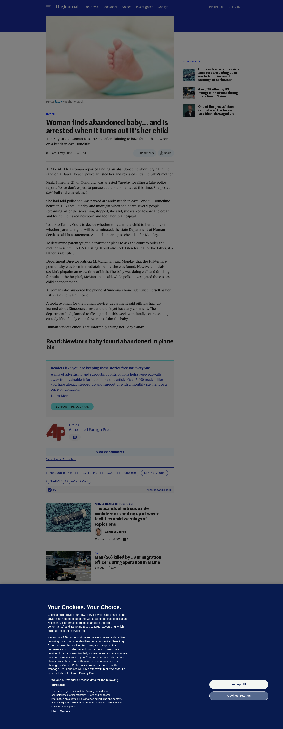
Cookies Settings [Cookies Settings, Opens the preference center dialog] (239, 695)
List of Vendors (60, 711)
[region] (141, 656)
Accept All (239, 684)
